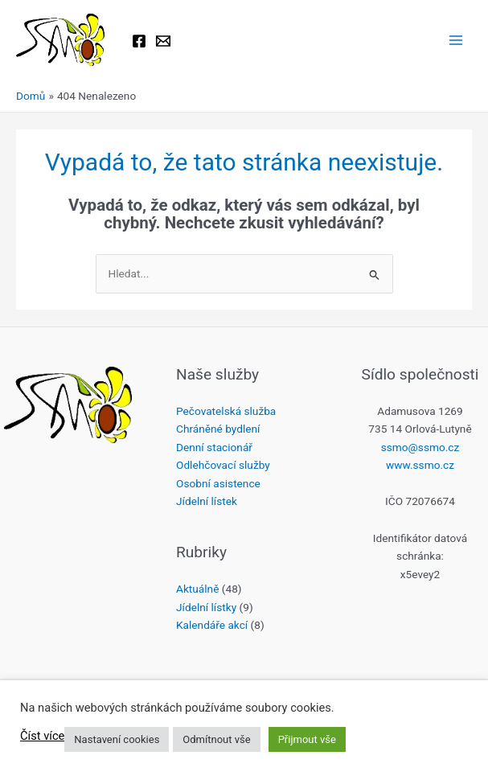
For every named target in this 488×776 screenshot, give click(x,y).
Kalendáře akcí (212, 624)
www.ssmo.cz (420, 464)
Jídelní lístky (206, 607)
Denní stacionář (214, 447)
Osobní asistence (218, 483)
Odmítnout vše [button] (216, 739)
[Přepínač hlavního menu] (456, 40)
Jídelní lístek (206, 501)
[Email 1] (163, 41)
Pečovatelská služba (226, 410)
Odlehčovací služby (223, 464)
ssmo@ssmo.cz (420, 447)
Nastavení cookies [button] (116, 739)
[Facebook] (139, 41)
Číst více (42, 736)
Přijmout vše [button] (307, 739)
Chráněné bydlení (218, 428)
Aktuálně (197, 588)
